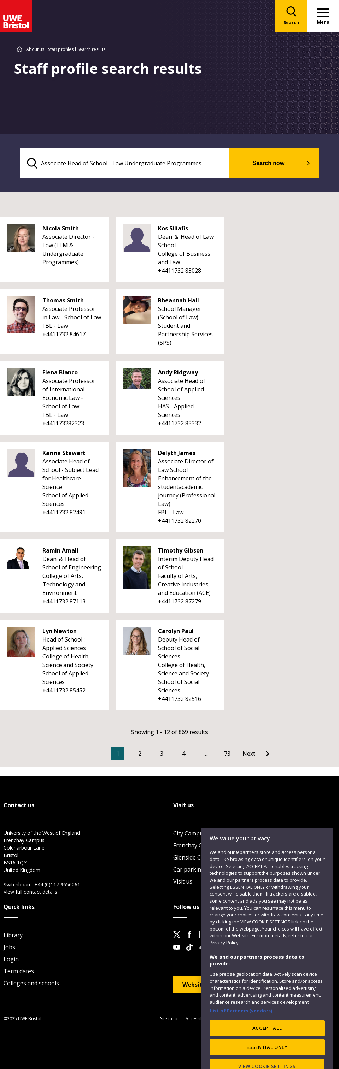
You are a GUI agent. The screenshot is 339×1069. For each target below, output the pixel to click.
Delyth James (176, 453)
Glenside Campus (196, 857)
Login (11, 959)
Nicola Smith (60, 228)
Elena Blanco (60, 372)
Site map (168, 1019)
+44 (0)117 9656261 (57, 884)
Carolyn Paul (176, 631)
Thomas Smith (63, 300)
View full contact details (30, 891)
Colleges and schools (31, 983)
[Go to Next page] (255, 753)
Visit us (182, 881)
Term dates (19, 971)
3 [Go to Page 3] (161, 753)
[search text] (124, 163)
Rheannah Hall (178, 300)
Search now (269, 163)
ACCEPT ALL (267, 1047)
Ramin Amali (60, 550)
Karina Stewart (64, 453)
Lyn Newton (59, 631)
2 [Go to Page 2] (139, 753)
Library (13, 935)
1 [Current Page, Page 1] (117, 753)
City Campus (189, 833)
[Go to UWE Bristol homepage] (19, 49)
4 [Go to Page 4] (183, 753)
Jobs (9, 947)
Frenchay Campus (196, 845)
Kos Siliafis (173, 228)
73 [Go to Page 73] (227, 753)
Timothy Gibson (180, 550)
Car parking (189, 869)
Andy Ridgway (178, 372)
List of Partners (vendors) (241, 1029)
